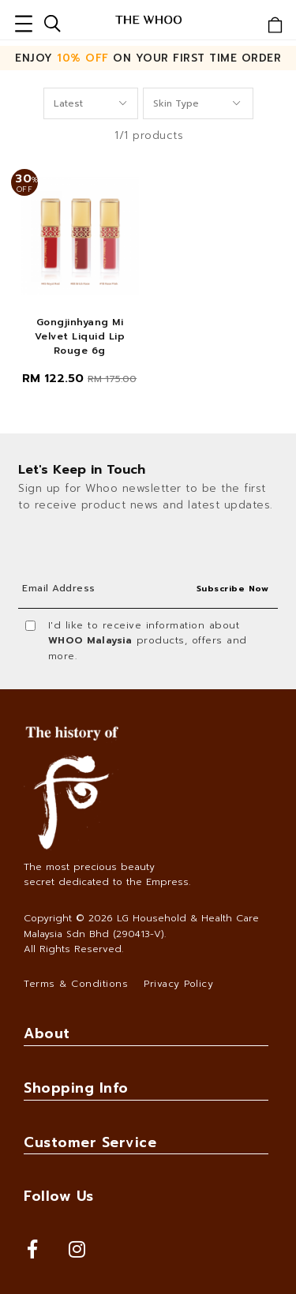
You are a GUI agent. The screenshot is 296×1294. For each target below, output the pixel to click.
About (47, 1033)
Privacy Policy (178, 984)
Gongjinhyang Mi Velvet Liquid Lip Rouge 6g (80, 336)
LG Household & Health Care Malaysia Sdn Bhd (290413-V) (141, 925)
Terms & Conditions (76, 984)
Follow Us (59, 1196)
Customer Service (90, 1142)
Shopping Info (76, 1088)
